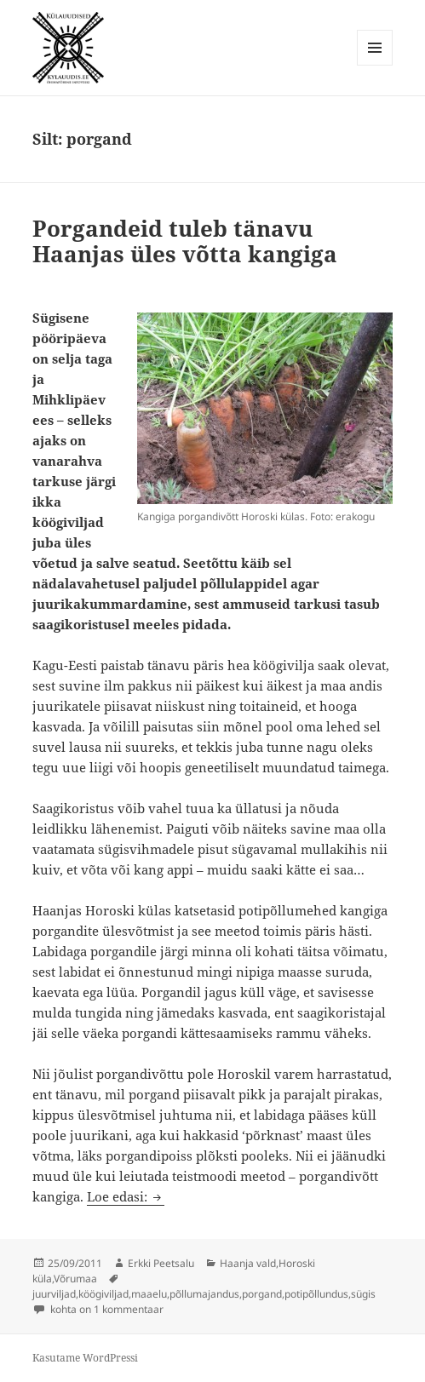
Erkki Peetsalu (161, 1263)
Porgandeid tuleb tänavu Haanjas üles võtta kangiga (184, 241)
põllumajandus (204, 1294)
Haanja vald (248, 1263)
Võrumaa (75, 1278)
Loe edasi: (125, 1196)
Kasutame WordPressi (85, 1357)
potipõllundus (316, 1294)
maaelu (149, 1294)
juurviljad (54, 1294)
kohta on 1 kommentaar (106, 1309)
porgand (262, 1294)
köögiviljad (103, 1294)
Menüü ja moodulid (375, 65)
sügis (363, 1294)
